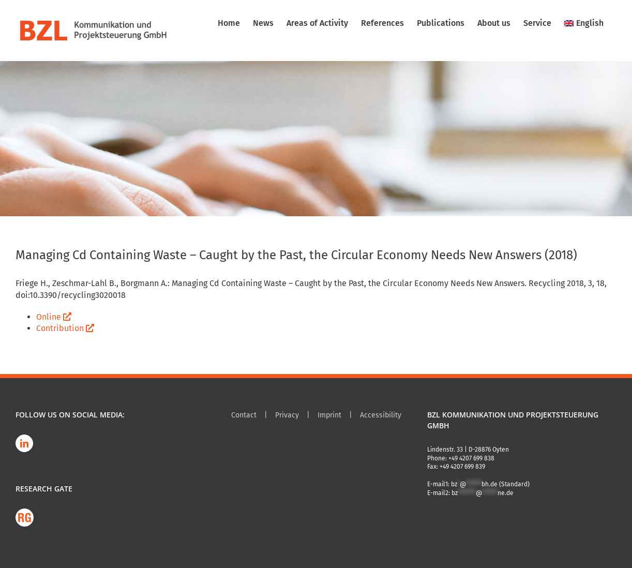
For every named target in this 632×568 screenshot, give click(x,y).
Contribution (65, 328)
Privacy (287, 415)
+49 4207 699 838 (471, 458)
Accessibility (380, 415)
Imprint (329, 415)
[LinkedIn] (24, 443)
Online (53, 317)
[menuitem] (584, 23)
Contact (244, 415)
